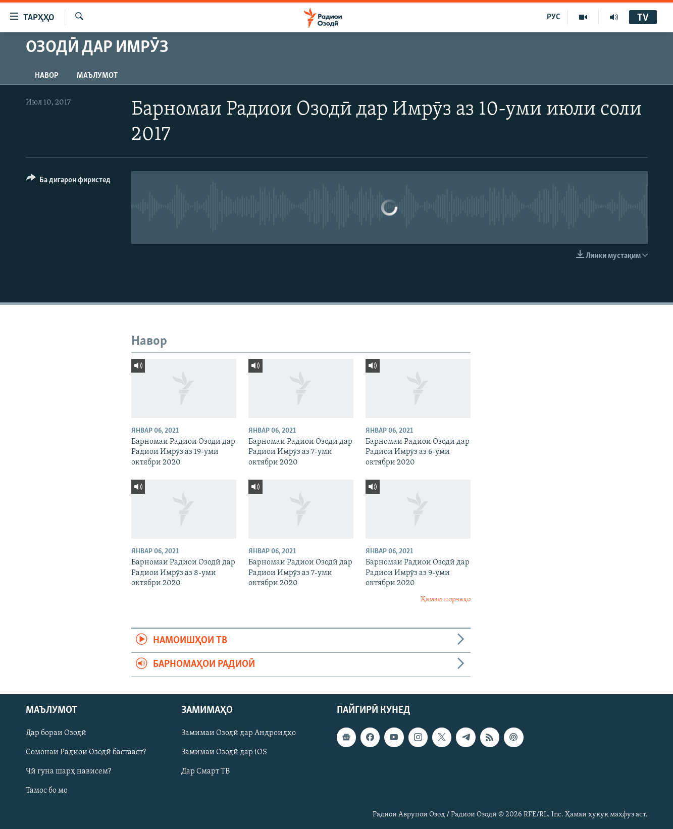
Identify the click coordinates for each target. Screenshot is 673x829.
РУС (553, 17)
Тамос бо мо (47, 791)
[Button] (68, 181)
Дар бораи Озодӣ (56, 733)
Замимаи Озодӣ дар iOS (224, 752)
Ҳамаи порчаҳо (446, 599)
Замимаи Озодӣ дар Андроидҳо (238, 733)
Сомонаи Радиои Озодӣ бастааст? (86, 752)
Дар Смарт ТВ (205, 771)
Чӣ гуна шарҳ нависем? (68, 771)
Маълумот (97, 76)
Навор (47, 76)
